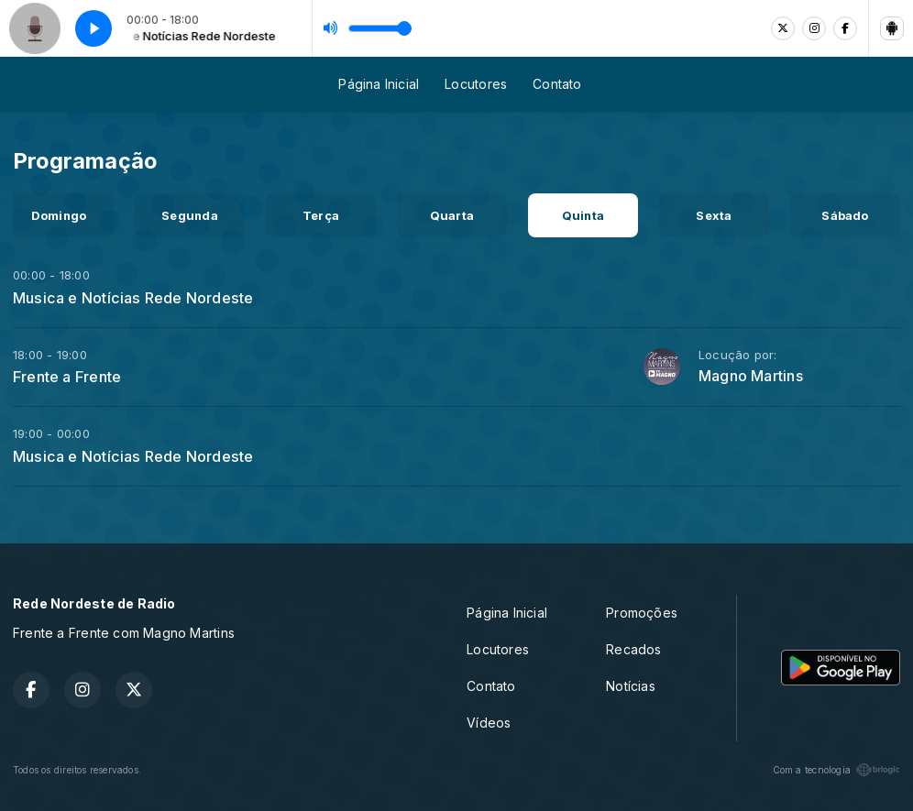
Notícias (630, 686)
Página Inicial (378, 84)
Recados (633, 649)
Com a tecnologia (836, 769)
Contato (557, 84)
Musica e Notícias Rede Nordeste (133, 298)
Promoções (641, 612)
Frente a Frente (67, 376)
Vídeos (489, 722)
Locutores (476, 84)
